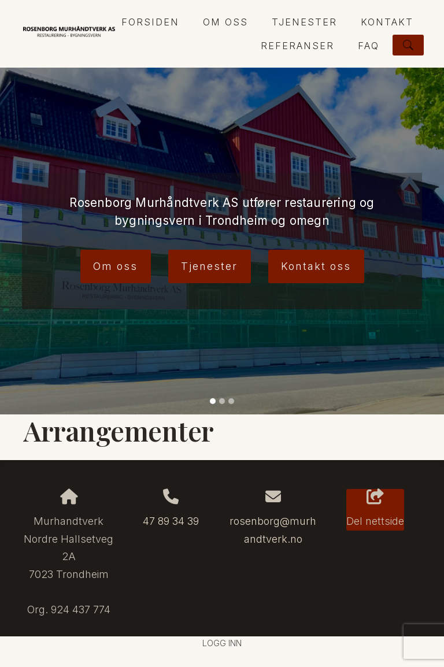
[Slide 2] (222, 401)
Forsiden (150, 22)
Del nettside (375, 508)
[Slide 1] (213, 401)
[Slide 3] (231, 401)
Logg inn (222, 643)
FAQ (368, 45)
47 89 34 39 (171, 521)
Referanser (297, 45)
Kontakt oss (316, 266)
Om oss (225, 22)
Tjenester (304, 22)
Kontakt (387, 22)
